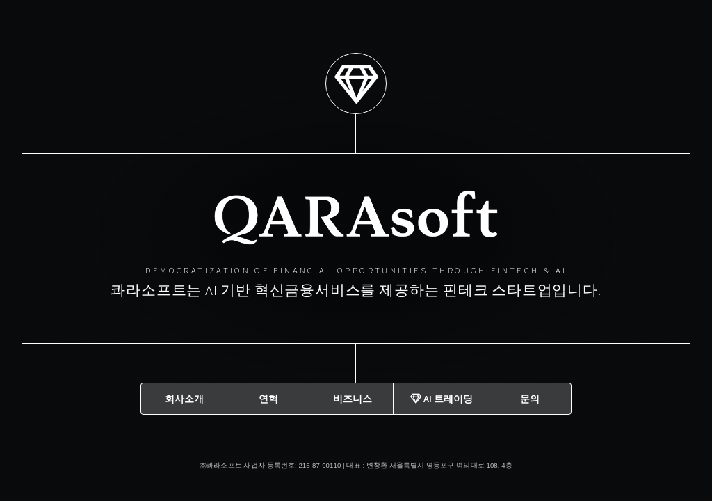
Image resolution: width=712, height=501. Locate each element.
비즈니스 (352, 398)
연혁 (268, 398)
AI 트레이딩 (441, 398)
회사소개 (184, 398)
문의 (530, 398)
